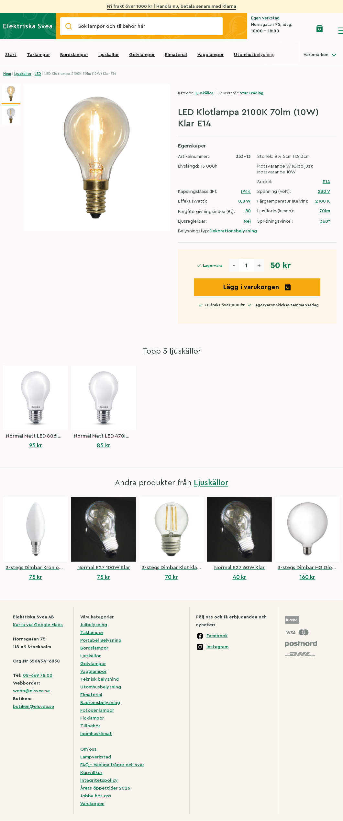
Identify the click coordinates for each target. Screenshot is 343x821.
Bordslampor (74, 55)
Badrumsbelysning (100, 702)
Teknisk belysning (99, 679)
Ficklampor (92, 718)
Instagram (217, 647)
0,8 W (244, 201)
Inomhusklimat (96, 734)
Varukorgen (92, 804)
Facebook (216, 636)
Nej (247, 221)
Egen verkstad (265, 18)
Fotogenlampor (97, 710)
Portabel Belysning (100, 640)
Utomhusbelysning (254, 55)
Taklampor (38, 55)
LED (38, 74)
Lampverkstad (95, 757)
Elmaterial (176, 55)
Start (11, 55)
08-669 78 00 (37, 675)
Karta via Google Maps (38, 625)
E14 (326, 182)
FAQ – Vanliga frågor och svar (112, 765)
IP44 (246, 191)
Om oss (88, 749)
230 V (324, 191)
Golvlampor (142, 55)
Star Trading (251, 93)
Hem (7, 74)
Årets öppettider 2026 (105, 788)
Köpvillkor (91, 772)
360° (325, 221)
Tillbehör (90, 726)
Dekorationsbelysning (233, 231)
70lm (324, 211)
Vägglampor (210, 55)
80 (248, 211)
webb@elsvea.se (31, 691)
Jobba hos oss (95, 796)
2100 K (322, 201)
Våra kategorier (97, 617)
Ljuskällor (108, 55)
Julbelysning (93, 625)
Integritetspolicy (99, 780)
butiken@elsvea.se (33, 706)
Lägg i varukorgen (257, 287)
